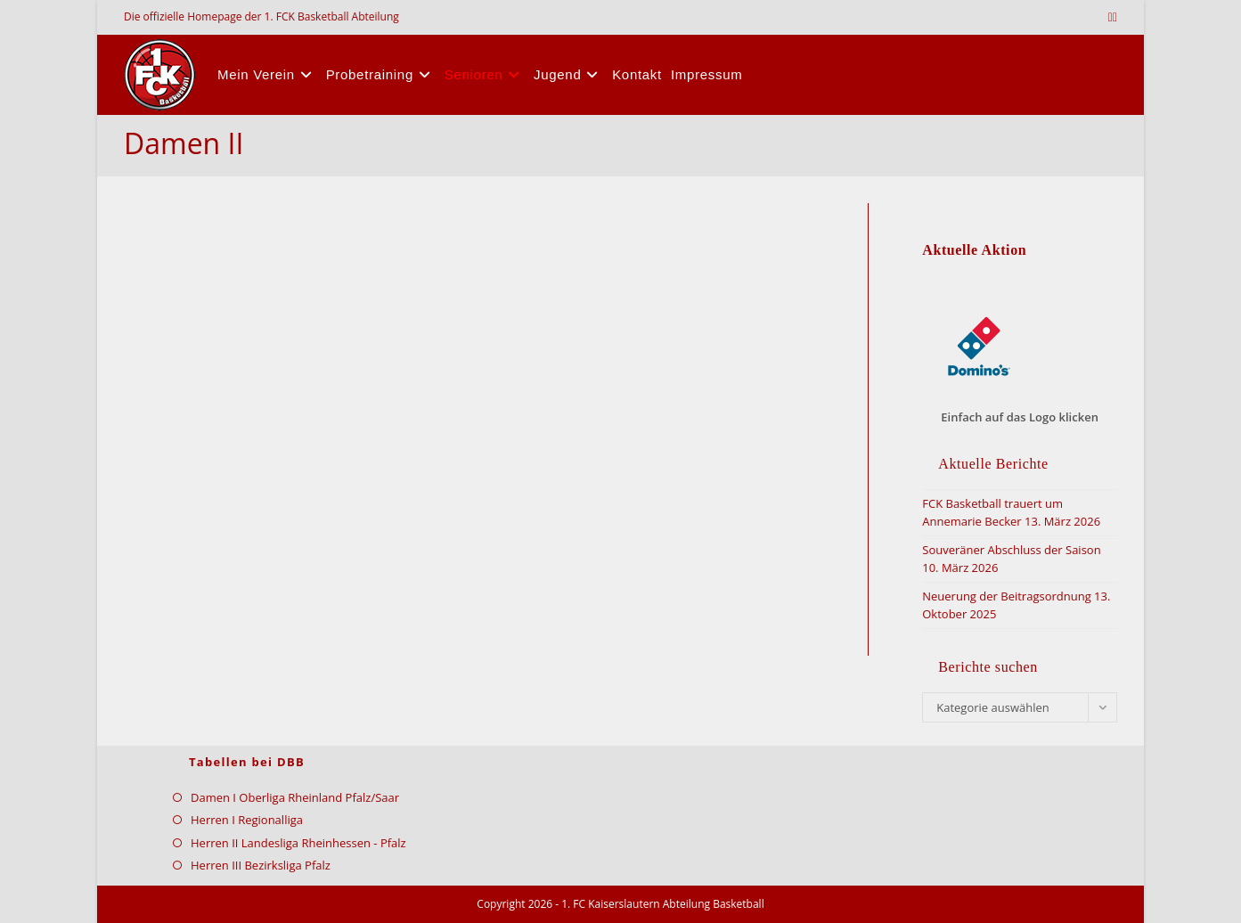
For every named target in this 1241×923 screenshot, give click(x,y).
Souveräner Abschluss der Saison (1011, 550)
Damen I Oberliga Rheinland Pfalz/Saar (295, 797)
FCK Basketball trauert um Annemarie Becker (992, 512)
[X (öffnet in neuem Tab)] (1110, 17)
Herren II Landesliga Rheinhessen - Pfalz (298, 843)
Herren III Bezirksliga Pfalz (261, 865)
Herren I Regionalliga (247, 820)
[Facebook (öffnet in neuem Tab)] (1115, 17)
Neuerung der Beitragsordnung (1006, 596)
